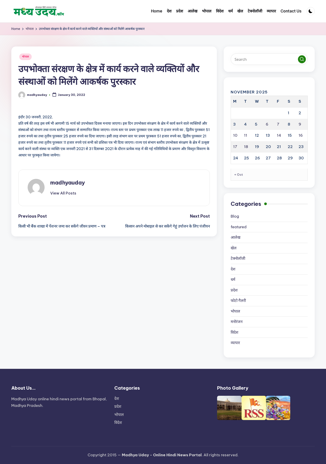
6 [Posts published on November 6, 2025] (267, 124)
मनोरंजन (236, 321)
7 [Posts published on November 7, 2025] (278, 124)
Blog (235, 216)
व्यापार (235, 342)
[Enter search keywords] (269, 59)
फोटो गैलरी (238, 300)
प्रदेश (234, 290)
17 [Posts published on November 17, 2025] (235, 146)
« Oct (238, 174)
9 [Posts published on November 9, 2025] (300, 124)
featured (239, 226)
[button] (63, 193)
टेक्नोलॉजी (238, 258)
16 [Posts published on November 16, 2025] (301, 135)
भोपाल (25, 56)
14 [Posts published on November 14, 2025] (279, 135)
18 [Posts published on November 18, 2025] (246, 146)
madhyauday (67, 182)
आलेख (235, 237)
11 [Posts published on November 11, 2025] (245, 135)
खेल (234, 247)
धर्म (233, 279)
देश (233, 269)
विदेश (234, 332)
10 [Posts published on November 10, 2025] (235, 135)
